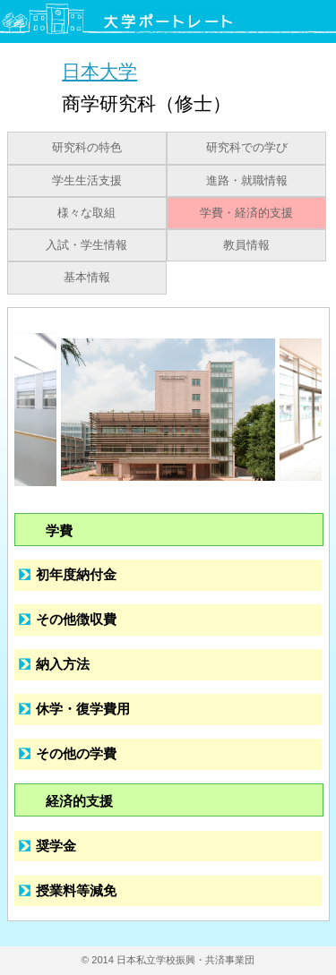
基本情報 (87, 277)
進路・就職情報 (247, 181)
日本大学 (99, 71)
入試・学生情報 (86, 245)
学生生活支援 (87, 181)
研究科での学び (247, 147)
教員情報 (246, 245)
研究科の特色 (87, 147)
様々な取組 (86, 213)
